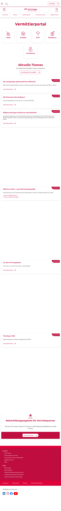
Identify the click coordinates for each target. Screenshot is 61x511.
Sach (37, 37)
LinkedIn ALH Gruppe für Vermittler (14, 474)
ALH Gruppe (7, 468)
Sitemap (25, 483)
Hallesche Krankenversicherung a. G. (14, 472)
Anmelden (52, 3)
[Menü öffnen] (4, 9)
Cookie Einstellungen (36, 483)
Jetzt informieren (9, 89)
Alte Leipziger (8, 470)
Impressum (6, 483)
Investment (30, 53)
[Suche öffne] (56, 9)
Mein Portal (7, 453)
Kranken (23, 37)
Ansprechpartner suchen (11, 455)
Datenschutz (15, 483)
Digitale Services (9, 460)
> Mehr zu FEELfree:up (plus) (11, 197)
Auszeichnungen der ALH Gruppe (13, 477)
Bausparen (52, 37)
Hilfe (5, 462)
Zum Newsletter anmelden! (28, 72)
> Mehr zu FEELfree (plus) (10, 195)
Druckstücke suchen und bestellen (13, 457)
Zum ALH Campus (29, 435)
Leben (8, 37)
